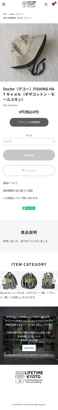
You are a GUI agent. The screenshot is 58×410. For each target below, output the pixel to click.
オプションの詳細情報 (29, 122)
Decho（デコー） (17, 14)
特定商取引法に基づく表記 (18, 190)
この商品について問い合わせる (20, 198)
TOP (5, 14)
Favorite (29, 170)
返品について (10, 183)
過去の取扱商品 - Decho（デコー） (17, 17)
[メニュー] (3, 4)
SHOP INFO (29, 348)
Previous (3, 281)
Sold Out (29, 155)
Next (55, 281)
